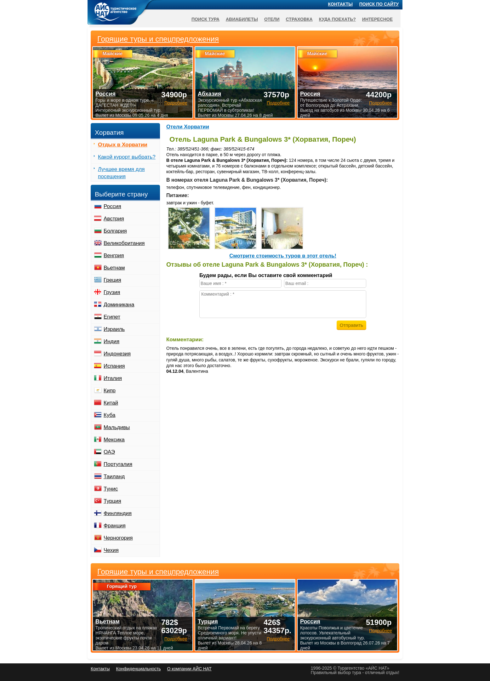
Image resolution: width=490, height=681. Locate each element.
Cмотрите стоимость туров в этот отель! (282, 256)
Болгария (115, 231)
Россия (112, 206)
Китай (111, 403)
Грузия (112, 292)
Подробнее (175, 638)
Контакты (340, 4)
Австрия (114, 219)
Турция (112, 501)
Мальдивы (117, 427)
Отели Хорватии (187, 127)
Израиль (114, 329)
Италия (113, 378)
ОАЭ (109, 452)
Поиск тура (205, 19)
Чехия (111, 550)
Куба (109, 415)
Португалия (118, 464)
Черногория (118, 538)
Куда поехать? (337, 19)
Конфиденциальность (138, 668)
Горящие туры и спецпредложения (158, 572)
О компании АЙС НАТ (189, 668)
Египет (112, 317)
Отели (272, 19)
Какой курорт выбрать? (127, 157)
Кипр (110, 391)
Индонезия (117, 354)
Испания (114, 366)
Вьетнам (114, 268)
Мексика (114, 440)
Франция (115, 526)
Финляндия (118, 513)
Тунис (111, 489)
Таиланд (114, 477)
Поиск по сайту (379, 4)
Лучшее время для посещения (121, 172)
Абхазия (209, 94)
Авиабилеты (242, 19)
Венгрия (114, 255)
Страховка (299, 19)
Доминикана (119, 305)
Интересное (377, 19)
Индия (111, 341)
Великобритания (124, 243)
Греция (112, 280)
